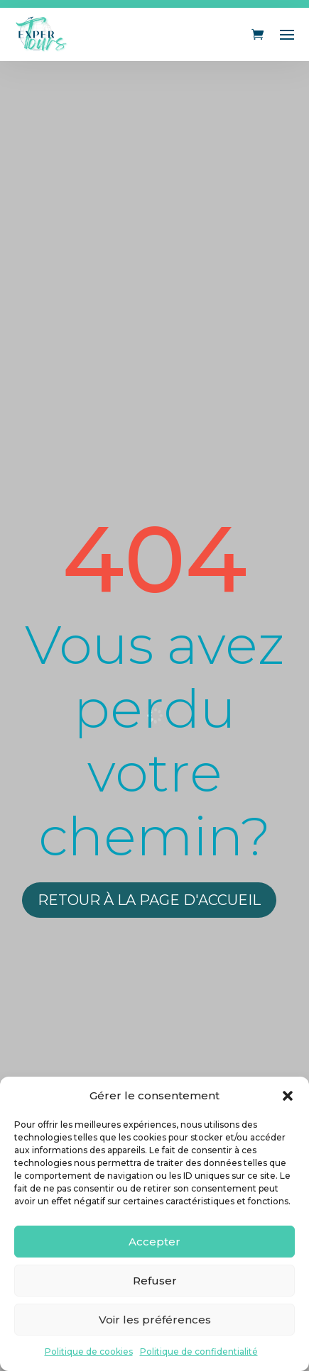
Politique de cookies (89, 1351)
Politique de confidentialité (199, 1351)
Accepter (154, 1241)
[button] (288, 1096)
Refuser (155, 1280)
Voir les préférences (155, 1319)
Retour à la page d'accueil (149, 900)
